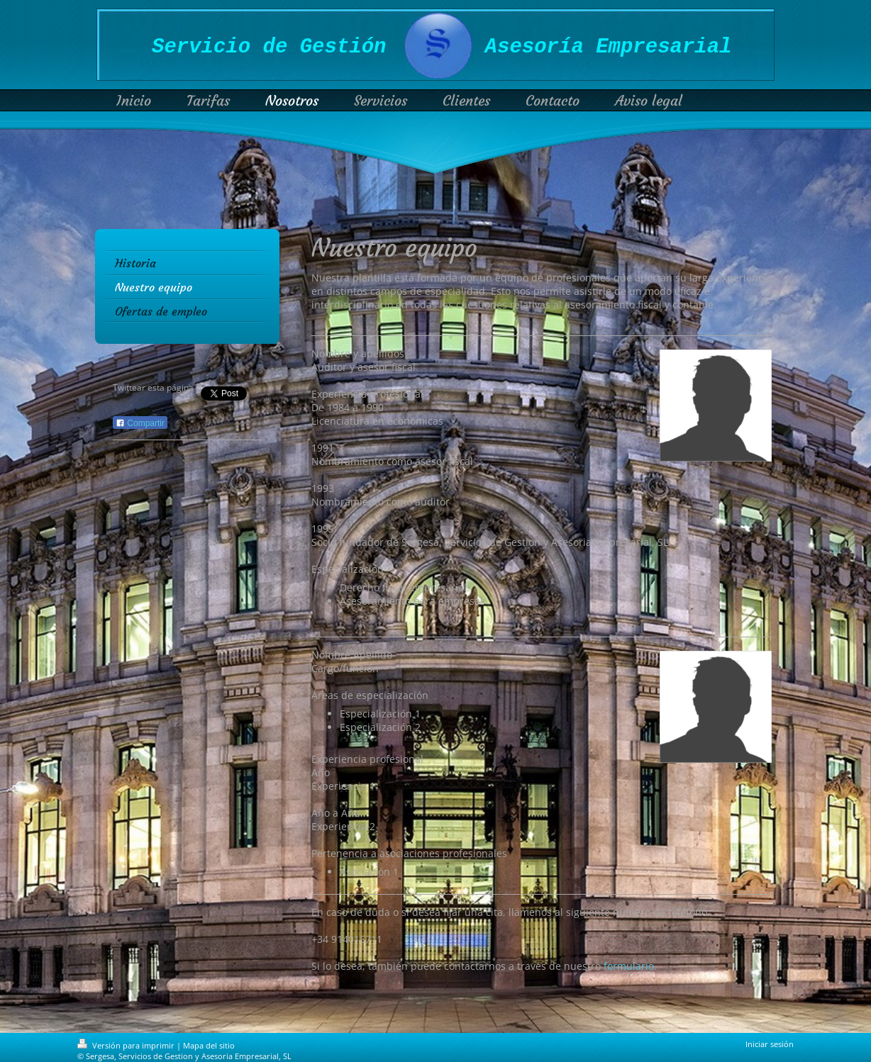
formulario (629, 966)
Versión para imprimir (127, 1045)
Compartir (140, 423)
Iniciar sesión (769, 1044)
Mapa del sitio (209, 1045)
